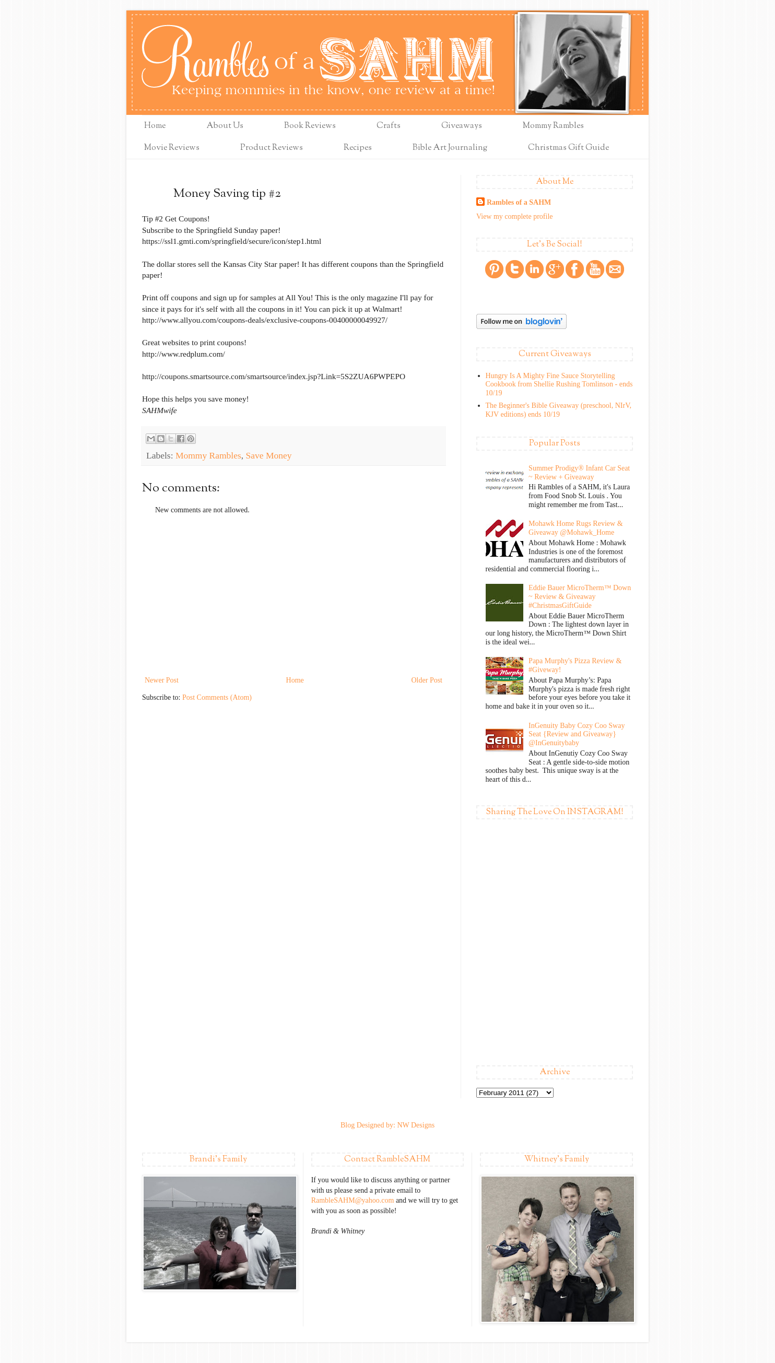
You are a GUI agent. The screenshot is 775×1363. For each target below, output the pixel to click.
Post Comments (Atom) (217, 697)
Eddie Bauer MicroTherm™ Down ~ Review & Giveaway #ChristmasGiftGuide (580, 596)
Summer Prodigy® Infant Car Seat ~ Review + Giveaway (579, 472)
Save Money (269, 455)
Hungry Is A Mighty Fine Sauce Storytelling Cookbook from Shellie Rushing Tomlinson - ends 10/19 (559, 384)
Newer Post (162, 680)
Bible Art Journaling (450, 148)
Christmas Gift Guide (568, 148)
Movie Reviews (171, 148)
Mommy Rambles (553, 126)
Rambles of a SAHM (519, 202)
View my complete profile (514, 216)
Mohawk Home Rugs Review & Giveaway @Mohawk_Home (576, 528)
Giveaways (461, 126)
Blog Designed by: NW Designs (387, 1125)
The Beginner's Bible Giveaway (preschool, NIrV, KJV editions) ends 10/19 (558, 410)
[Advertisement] (293, 595)
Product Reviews (271, 148)
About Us (224, 126)
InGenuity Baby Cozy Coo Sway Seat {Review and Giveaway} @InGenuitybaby (577, 734)
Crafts (389, 126)
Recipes (358, 148)
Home (155, 126)
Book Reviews (310, 126)
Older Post (427, 680)
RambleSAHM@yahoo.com (352, 1200)
